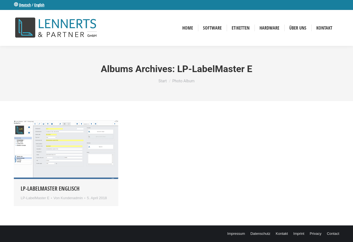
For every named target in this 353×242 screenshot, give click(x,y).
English (39, 4)
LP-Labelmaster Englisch (50, 188)
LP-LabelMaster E (35, 198)
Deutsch (25, 4)
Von (68, 198)
